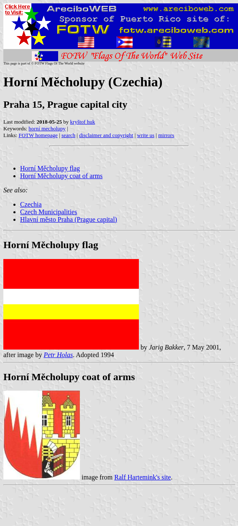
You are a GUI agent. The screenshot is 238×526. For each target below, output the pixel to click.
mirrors (166, 135)
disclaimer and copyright (106, 135)
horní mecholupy (46, 128)
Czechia (31, 204)
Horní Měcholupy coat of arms (61, 175)
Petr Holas (58, 354)
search (68, 135)
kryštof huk (82, 122)
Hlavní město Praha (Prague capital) (68, 219)
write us (146, 135)
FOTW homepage (37, 135)
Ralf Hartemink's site (142, 477)
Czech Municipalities (48, 211)
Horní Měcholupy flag (50, 168)
